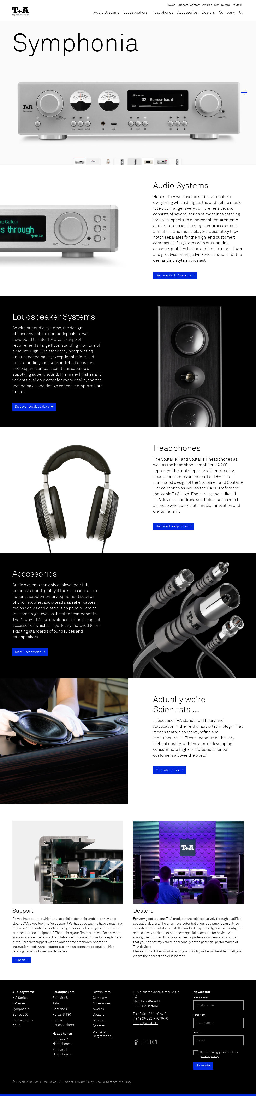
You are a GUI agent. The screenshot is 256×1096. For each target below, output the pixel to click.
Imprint (68, 1081)
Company (227, 12)
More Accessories (28, 652)
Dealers (208, 12)
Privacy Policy (84, 1081)
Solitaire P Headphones (62, 1042)
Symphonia (20, 1009)
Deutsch (237, 5)
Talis (56, 1003)
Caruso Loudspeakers (63, 1022)
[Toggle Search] (241, 12)
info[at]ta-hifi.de (145, 1023)
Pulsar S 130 (62, 1014)
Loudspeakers (135, 12)
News (171, 5)
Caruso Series (22, 1020)
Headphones (162, 12)
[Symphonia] (128, 93)
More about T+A (168, 770)
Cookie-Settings (106, 1081)
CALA (16, 1026)
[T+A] (20, 10)
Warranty (125, 1081)
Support (182, 5)
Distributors (222, 5)
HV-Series (20, 997)
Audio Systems (106, 12)
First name (200, 998)
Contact (195, 5)
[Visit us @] (136, 1042)
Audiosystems (23, 992)
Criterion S (60, 1009)
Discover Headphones (172, 526)
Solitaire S (60, 997)
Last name (200, 1015)
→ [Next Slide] (244, 92)
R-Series (19, 1003)
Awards (207, 5)
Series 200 (20, 1014)
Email (197, 1033)
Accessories (187, 12)
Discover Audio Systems (173, 275)
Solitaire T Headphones (62, 1052)
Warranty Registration (102, 1034)
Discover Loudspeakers (32, 406)
